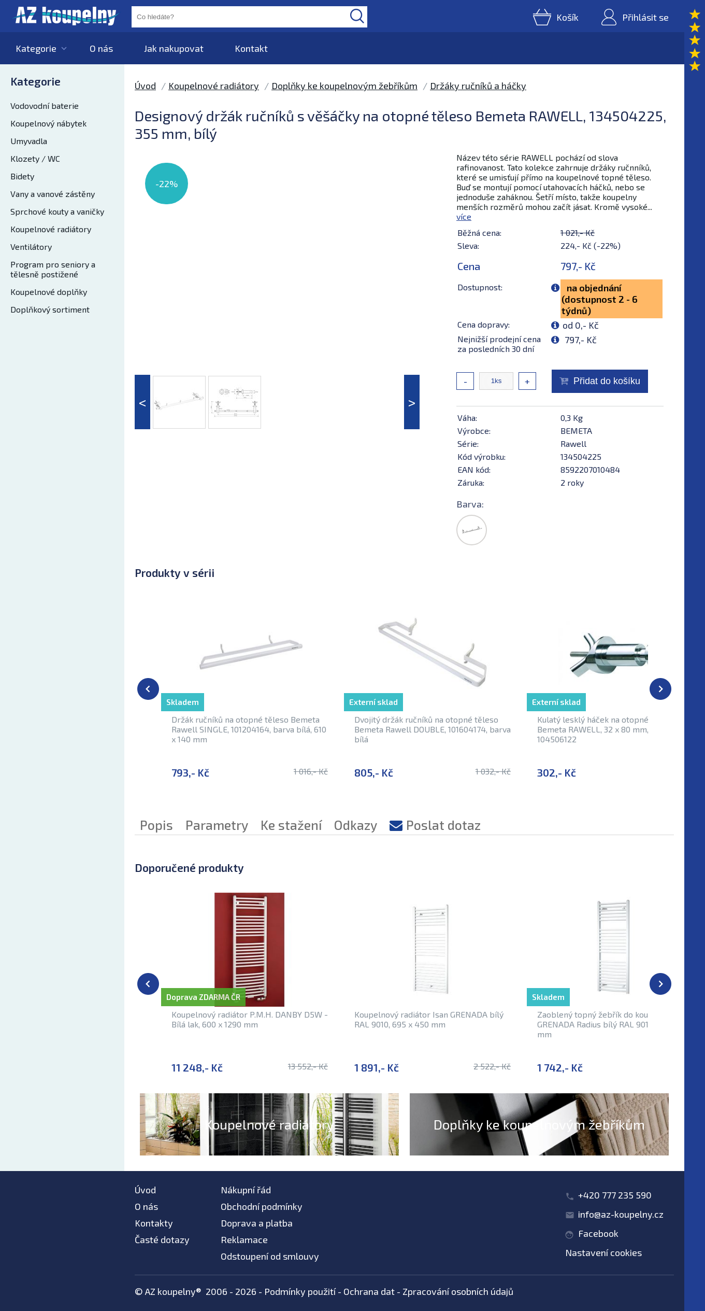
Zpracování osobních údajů (457, 1291)
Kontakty (154, 1223)
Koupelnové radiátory (50, 229)
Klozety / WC (35, 158)
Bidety (22, 176)
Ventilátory (31, 246)
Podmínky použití (300, 1291)
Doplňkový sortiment (50, 309)
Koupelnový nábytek (48, 123)
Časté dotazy (162, 1239)
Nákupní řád (246, 1189)
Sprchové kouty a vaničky (57, 211)
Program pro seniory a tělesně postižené (52, 269)
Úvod (145, 85)
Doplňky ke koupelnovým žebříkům (344, 85)
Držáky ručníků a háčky (478, 85)
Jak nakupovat (174, 48)
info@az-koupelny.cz (621, 1214)
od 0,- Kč (581, 325)
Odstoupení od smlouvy (270, 1256)
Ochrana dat (369, 1291)
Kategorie (36, 48)
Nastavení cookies (603, 1252)
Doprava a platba (257, 1223)
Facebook (598, 1233)
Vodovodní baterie (44, 105)
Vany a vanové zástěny (52, 194)
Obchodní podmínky (262, 1206)
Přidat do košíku (606, 381)
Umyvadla (28, 141)
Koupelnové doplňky (48, 292)
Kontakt (251, 48)
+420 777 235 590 (615, 1195)
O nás (101, 48)
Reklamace (244, 1239)
